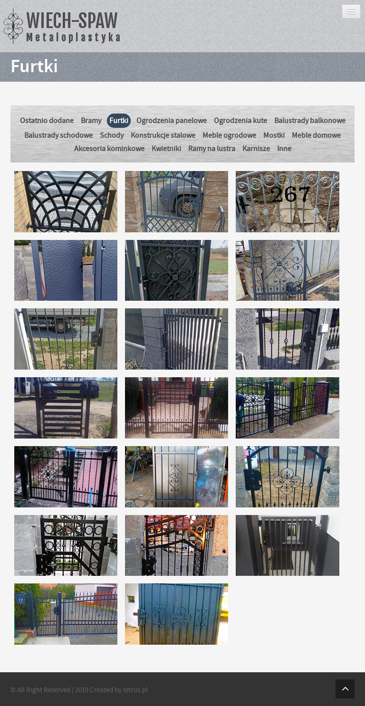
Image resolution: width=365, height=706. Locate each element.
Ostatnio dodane (47, 120)
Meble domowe (316, 135)
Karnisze (256, 148)
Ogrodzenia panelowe (171, 120)
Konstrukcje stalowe (163, 135)
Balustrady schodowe (58, 135)
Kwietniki (166, 148)
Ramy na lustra (211, 148)
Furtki (118, 120)
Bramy (91, 120)
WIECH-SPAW (74, 26)
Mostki (274, 135)
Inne (284, 148)
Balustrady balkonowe (310, 120)
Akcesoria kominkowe (109, 148)
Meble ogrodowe (229, 135)
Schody (112, 135)
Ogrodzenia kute (240, 120)
